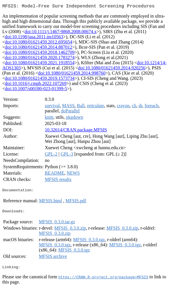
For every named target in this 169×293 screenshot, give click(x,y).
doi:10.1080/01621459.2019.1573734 (39, 79)
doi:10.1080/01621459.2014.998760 (71, 74)
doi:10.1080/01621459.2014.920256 (111, 69)
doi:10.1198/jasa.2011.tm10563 (34, 37)
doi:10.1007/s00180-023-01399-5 (36, 89)
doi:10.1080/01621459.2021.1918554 (39, 63)
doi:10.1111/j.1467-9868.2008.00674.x (60, 32)
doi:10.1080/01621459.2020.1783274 (39, 58)
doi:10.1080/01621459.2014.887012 (38, 48)
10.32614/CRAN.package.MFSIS (76, 130)
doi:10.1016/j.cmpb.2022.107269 (35, 84)
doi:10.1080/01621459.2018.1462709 (39, 53)
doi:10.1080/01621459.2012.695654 (38, 43)
